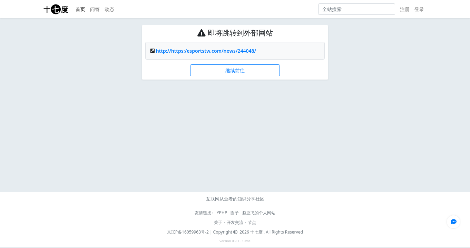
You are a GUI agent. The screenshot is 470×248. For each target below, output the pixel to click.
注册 (405, 9)
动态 (109, 9)
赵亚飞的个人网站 (258, 213)
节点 (252, 222)
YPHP (222, 213)
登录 (419, 9)
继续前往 (235, 70)
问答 (95, 9)
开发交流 (235, 222)
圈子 (235, 213)
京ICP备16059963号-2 (188, 232)
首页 (80, 9)
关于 (218, 222)
